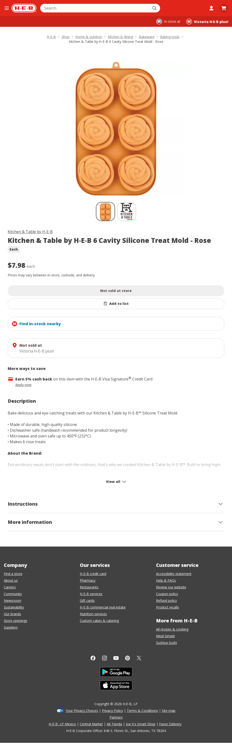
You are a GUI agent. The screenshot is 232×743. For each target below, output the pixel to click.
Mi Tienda (114, 724)
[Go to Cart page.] (224, 8)
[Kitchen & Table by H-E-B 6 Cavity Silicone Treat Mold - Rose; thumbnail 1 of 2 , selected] (105, 211)
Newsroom (12, 600)
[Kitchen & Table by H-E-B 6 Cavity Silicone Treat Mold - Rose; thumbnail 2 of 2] (126, 211)
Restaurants (89, 587)
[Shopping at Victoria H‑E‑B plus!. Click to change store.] (207, 21)
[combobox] (95, 8)
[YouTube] (116, 658)
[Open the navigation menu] (7, 8)
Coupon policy (167, 594)
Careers (10, 587)
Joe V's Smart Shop (140, 724)
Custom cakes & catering (99, 620)
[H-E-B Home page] (24, 8)
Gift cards (87, 600)
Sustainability (14, 607)
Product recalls (167, 607)
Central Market (91, 724)
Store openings (15, 620)
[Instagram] (104, 658)
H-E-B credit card (93, 573)
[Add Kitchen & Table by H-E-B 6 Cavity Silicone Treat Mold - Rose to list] (116, 303)
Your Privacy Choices (82, 710)
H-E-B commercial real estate (103, 607)
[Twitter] (139, 658)
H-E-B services (91, 594)
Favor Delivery (170, 724)
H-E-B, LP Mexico (62, 724)
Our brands (12, 614)
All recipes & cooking (172, 629)
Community (13, 594)
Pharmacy (87, 580)
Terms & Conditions (142, 710)
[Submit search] (155, 8)
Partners (116, 717)
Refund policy (166, 600)
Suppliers (11, 627)
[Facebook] (93, 658)
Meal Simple (165, 636)
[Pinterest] (127, 658)
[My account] (211, 8)
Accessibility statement (173, 573)
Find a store (13, 573)
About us (11, 580)
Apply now (23, 384)
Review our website (171, 587)
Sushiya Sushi (166, 642)
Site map (168, 710)
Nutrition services (93, 614)
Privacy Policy (112, 710)
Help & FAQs (166, 580)
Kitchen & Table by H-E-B (30, 231)
